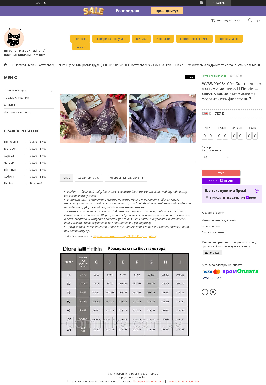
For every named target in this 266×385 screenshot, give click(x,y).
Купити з (221, 180)
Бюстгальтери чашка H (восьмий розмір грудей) (69, 65)
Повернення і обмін (194, 39)
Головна (80, 39)
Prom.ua (153, 373)
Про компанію (229, 39)
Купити (221, 172)
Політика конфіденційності (183, 381)
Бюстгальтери (24, 65)
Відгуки (141, 39)
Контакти (163, 39)
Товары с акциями (16, 97)
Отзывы (9, 105)
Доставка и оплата (17, 112)
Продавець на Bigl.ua (133, 377)
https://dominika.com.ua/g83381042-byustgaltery (124, 236)
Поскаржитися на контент (148, 381)
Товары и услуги (15, 90)
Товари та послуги (109, 39)
